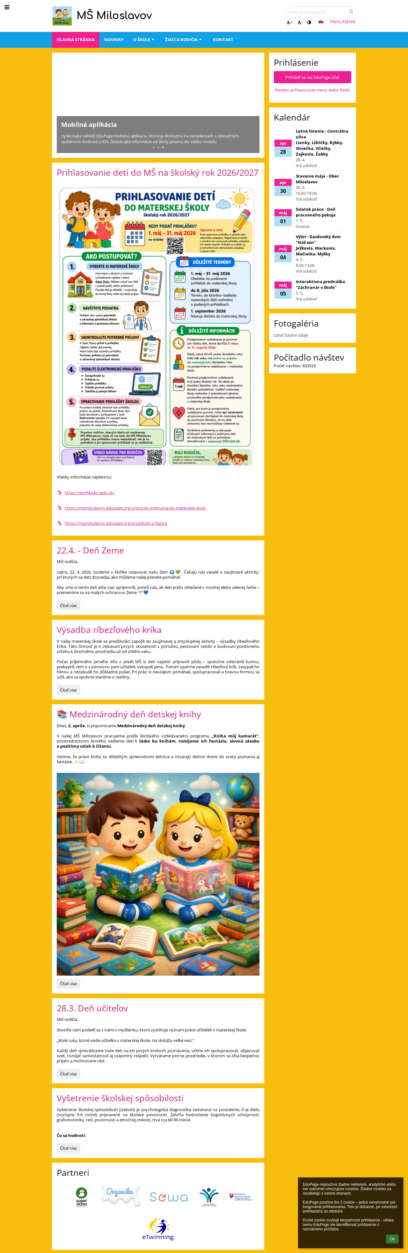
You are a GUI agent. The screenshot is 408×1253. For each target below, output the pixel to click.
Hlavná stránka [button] (76, 39)
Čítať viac (68, 606)
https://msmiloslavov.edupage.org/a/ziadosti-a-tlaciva (112, 523)
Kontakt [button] (223, 39)
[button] (321, 22)
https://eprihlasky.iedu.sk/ (85, 492)
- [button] (299, 22)
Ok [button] (392, 1239)
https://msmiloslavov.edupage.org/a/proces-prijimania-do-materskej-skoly (131, 508)
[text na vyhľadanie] (321, 12)
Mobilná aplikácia (89, 124)
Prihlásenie (342, 22)
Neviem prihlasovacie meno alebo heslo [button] (312, 90)
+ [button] (289, 22)
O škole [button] (144, 39)
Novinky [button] (114, 39)
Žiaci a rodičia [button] (184, 39)
